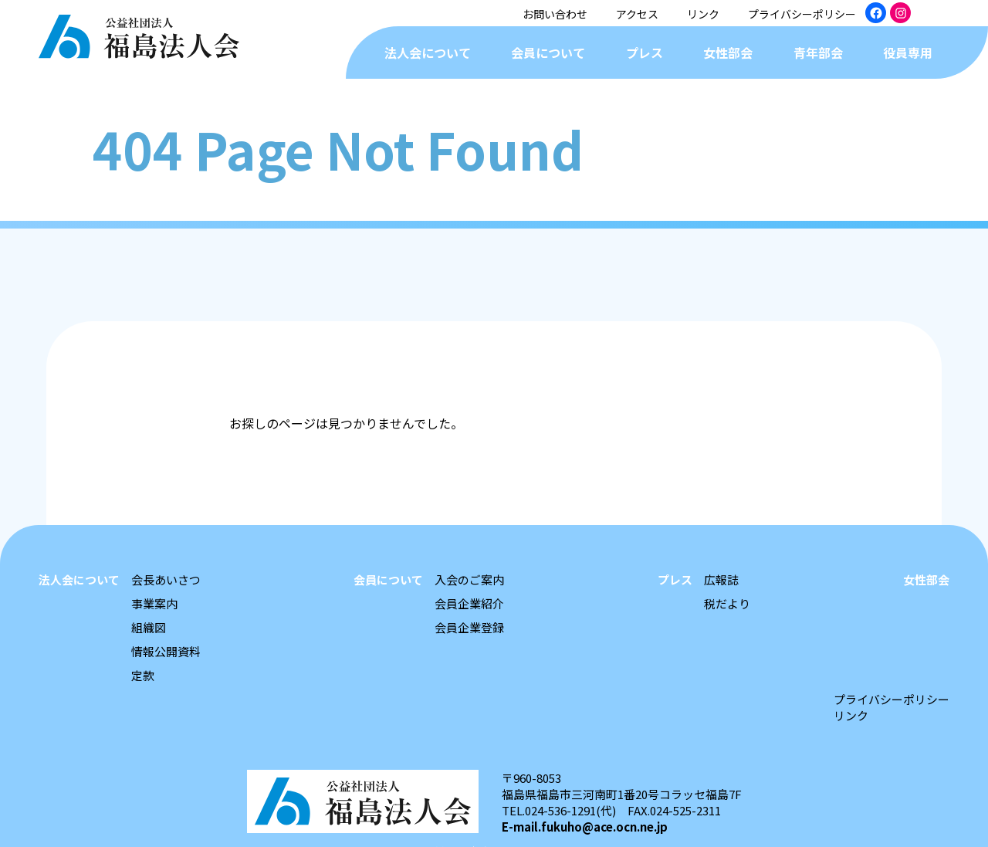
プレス (644, 52)
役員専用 (907, 52)
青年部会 (818, 52)
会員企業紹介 (469, 603)
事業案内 (154, 603)
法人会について (427, 52)
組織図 (148, 627)
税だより (727, 603)
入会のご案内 (469, 579)
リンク (703, 14)
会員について (548, 52)
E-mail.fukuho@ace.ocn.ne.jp (585, 826)
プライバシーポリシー (802, 14)
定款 (142, 675)
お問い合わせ (555, 14)
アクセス (637, 14)
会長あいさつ (166, 579)
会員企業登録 (469, 627)
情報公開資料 (166, 651)
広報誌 (721, 579)
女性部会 (728, 52)
